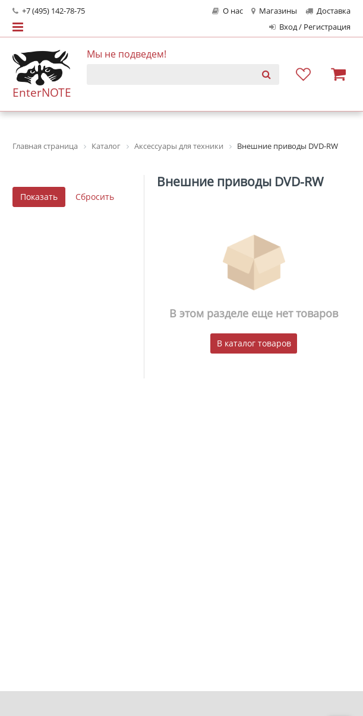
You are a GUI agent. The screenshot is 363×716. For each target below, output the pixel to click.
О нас (227, 11)
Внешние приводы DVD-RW (240, 181)
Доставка (328, 11)
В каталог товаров (254, 343)
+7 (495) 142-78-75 (48, 11)
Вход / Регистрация (310, 27)
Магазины (274, 11)
